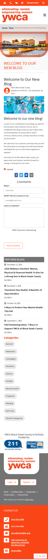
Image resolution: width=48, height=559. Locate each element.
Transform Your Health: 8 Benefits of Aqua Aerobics (24, 293)
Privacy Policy (9, 494)
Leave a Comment (12, 206)
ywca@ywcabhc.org (20, 533)
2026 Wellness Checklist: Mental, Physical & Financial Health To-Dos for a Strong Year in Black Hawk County (24, 273)
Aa (37, 556)
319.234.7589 (17, 519)
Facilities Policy (17, 492)
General (9, 344)
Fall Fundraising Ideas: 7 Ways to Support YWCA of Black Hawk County (24, 327)
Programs (10, 396)
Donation (10, 366)
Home (4, 27)
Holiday (9, 381)
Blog (11, 27)
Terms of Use (23, 494)
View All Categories (14, 418)
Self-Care (10, 411)
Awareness (10, 351)
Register (28, 482)
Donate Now (33, 2)
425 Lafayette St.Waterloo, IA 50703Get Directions (20, 542)
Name (6, 186)
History (9, 373)
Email (16, 196)
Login (12, 482)
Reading (9, 403)
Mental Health (12, 388)
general (10, 169)
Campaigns (11, 358)
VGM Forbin (29, 499)
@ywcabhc (16, 550)
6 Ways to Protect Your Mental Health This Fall (24, 310)
